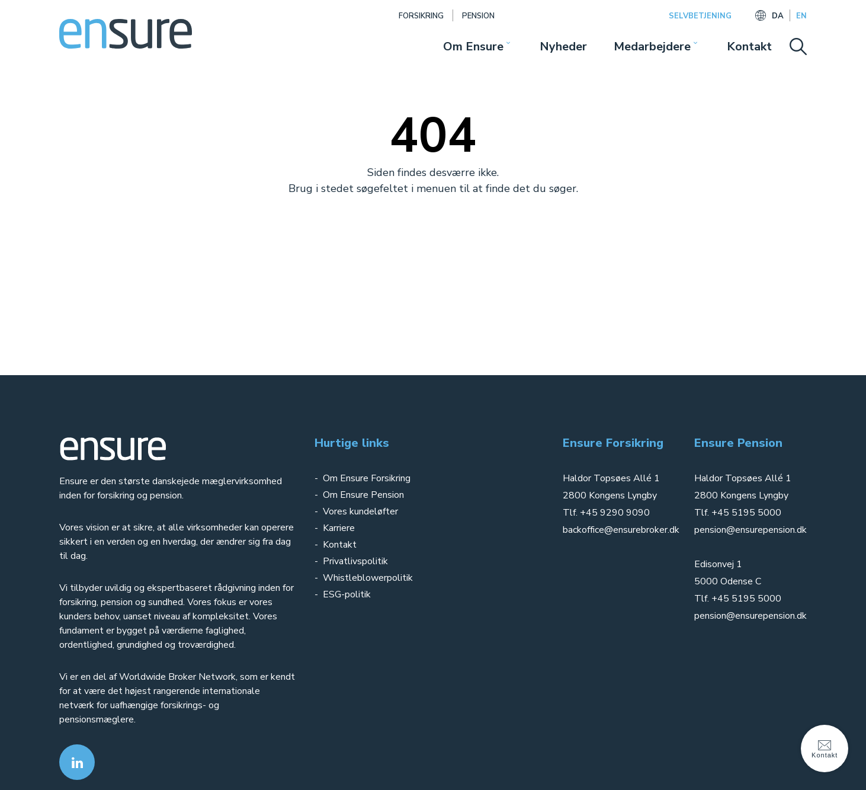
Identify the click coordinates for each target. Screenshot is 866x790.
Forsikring (421, 16)
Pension (478, 16)
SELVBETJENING (700, 16)
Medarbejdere (652, 47)
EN (801, 16)
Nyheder (563, 47)
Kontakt (749, 47)
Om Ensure (473, 47)
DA (778, 16)
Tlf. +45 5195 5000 (737, 512)
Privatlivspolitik (356, 561)
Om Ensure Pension (363, 494)
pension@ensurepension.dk (750, 529)
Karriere (339, 528)
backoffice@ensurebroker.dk (621, 529)
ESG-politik (347, 594)
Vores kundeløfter (360, 511)
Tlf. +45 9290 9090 (606, 512)
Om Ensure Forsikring (366, 478)
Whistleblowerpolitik (368, 577)
